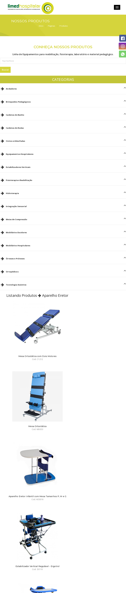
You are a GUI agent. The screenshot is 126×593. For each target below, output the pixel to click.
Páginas (98, 21)
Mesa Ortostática (92, 344)
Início (88, 21)
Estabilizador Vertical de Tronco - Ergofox (34, 470)
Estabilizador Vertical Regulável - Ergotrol (92, 407)
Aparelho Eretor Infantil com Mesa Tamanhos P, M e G (33, 408)
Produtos (110, 21)
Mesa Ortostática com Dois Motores (34, 344)
